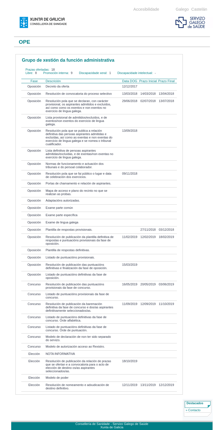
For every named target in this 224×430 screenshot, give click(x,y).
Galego (182, 9)
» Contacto (193, 410)
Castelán (199, 9)
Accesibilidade (146, 9)
